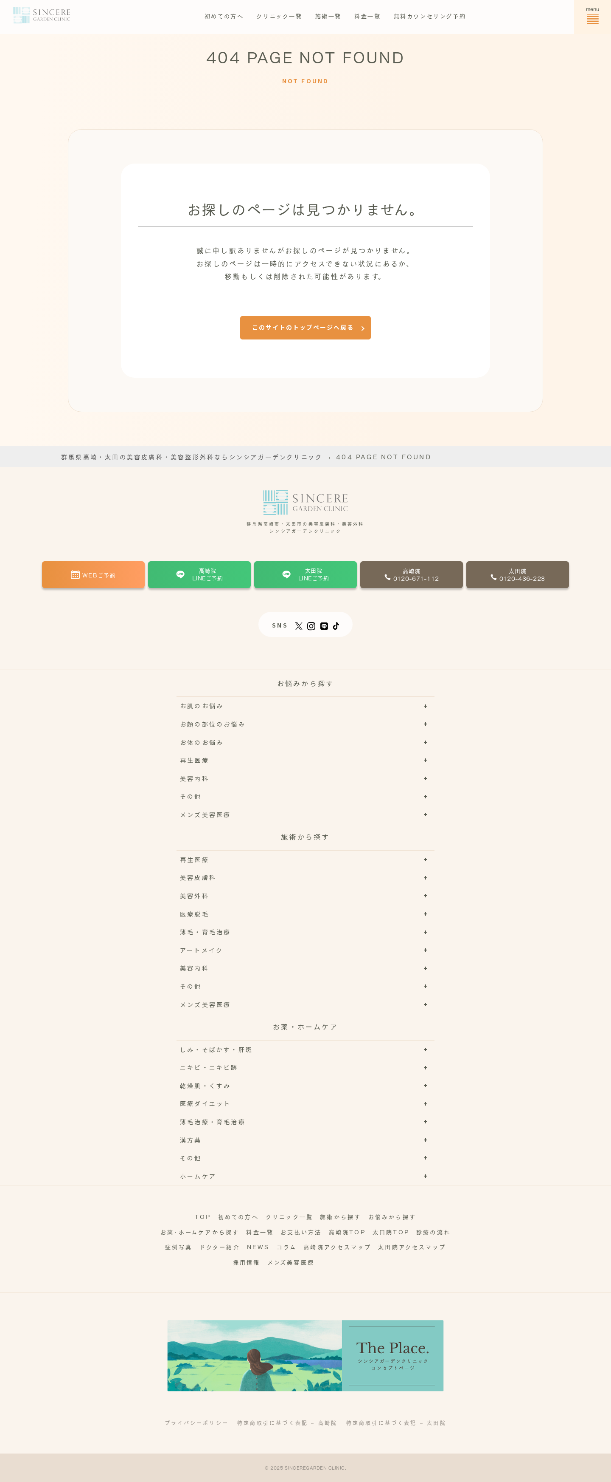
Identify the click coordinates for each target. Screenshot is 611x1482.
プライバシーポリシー (197, 1422)
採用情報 (247, 1262)
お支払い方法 (301, 1231)
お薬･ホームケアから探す (199, 1231)
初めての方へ (224, 15)
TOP (203, 1216)
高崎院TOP (347, 1231)
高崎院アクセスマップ (337, 1246)
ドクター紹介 (219, 1246)
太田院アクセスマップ (412, 1246)
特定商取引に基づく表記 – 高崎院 (287, 1422)
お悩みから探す (392, 1216)
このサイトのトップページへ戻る (303, 327)
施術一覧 (328, 15)
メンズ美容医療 (290, 1262)
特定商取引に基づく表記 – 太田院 (396, 1422)
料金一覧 (367, 15)
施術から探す (340, 1216)
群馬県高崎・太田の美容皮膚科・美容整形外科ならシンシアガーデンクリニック (191, 456)
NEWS (258, 1246)
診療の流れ (433, 1231)
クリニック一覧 (279, 15)
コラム (287, 1246)
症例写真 (179, 1246)
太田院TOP (391, 1231)
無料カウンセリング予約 (430, 15)
